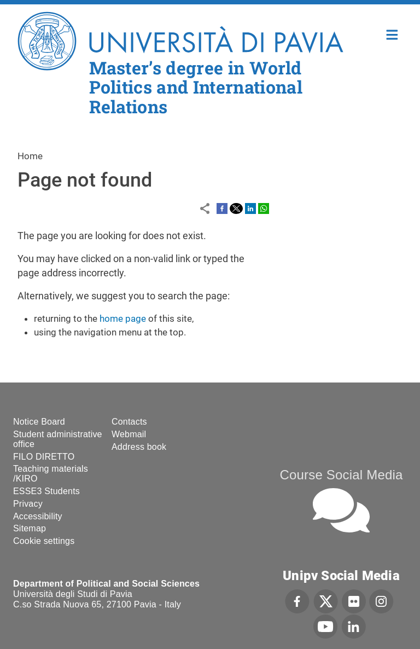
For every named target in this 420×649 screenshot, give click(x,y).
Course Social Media (340, 474)
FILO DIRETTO (43, 456)
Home (392, 33)
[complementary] (395, 624)
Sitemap (29, 528)
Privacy (28, 503)
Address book (139, 446)
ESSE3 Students (46, 491)
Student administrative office (57, 439)
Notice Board (39, 421)
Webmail (129, 434)
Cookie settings (43, 541)
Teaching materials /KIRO (50, 473)
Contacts (129, 421)
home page (123, 318)
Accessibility (37, 516)
